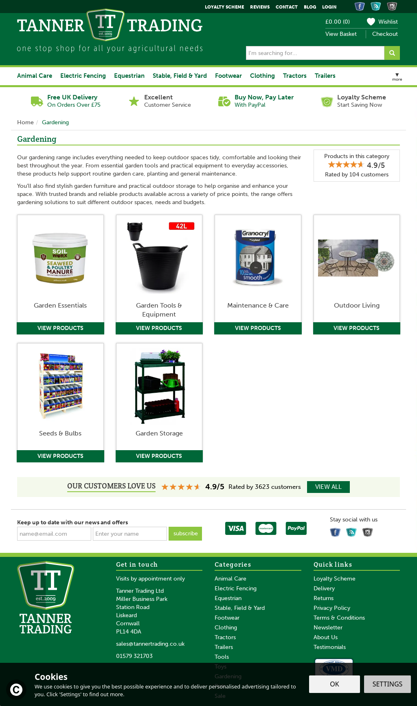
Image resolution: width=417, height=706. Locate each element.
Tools (222, 656)
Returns (324, 598)
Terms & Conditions (339, 617)
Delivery (324, 588)
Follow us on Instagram (368, 531)
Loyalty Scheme (335, 578)
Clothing (226, 627)
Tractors (225, 637)
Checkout (385, 34)
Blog (310, 7)
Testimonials (330, 647)
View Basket (341, 34)
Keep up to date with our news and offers (72, 522)
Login (329, 7)
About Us (326, 637)
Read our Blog (352, 531)
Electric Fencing (236, 588)
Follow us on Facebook (336, 531)
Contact (287, 7)
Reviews (260, 7)
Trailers (224, 647)
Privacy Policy (332, 608)
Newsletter (328, 627)
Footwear (227, 617)
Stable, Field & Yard (240, 608)
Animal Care (230, 578)
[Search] (315, 53)
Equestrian (228, 598)
